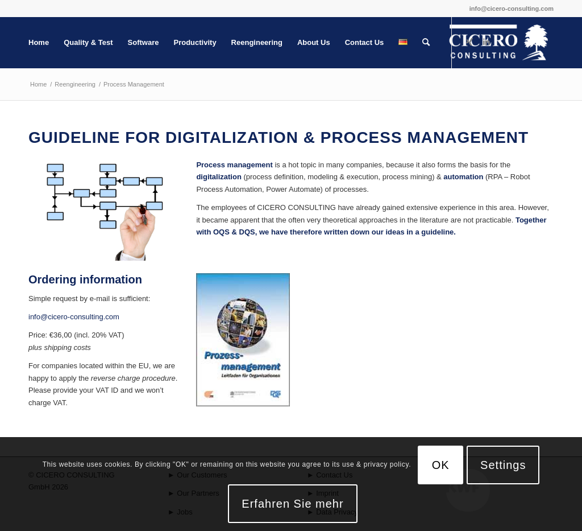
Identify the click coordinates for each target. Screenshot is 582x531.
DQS (247, 232)
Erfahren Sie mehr (292, 503)
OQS (221, 232)
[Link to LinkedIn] (486, 42)
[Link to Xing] (469, 42)
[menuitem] (38, 42)
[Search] (426, 42)
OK (441, 465)
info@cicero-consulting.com (511, 8)
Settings (503, 465)
